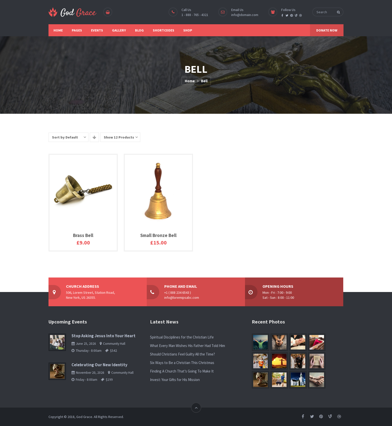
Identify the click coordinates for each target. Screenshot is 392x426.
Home (190, 80)
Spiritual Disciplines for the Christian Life (182, 337)
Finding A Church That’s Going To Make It (182, 371)
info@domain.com (244, 14)
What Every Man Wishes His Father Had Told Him (187, 345)
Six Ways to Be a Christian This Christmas (182, 362)
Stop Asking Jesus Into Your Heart (104, 335)
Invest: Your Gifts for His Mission (175, 379)
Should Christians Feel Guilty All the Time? (182, 354)
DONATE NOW (326, 30)
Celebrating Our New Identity (100, 365)
